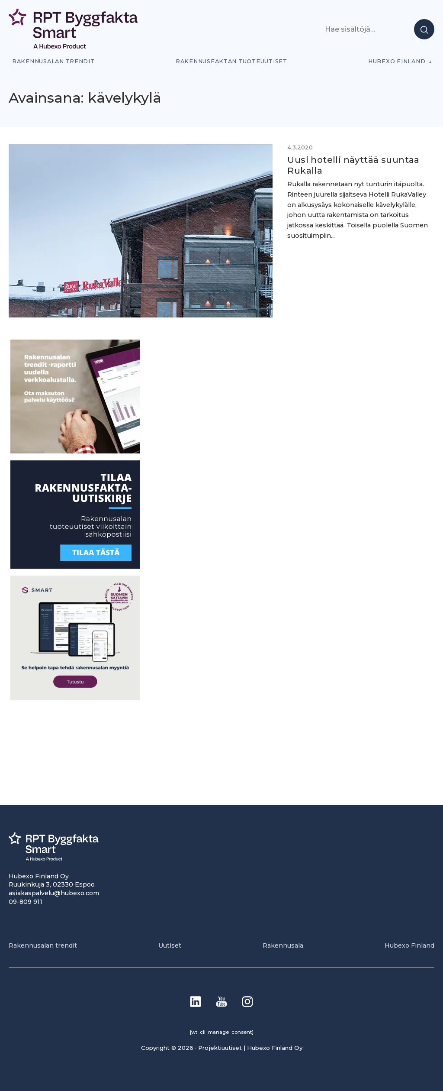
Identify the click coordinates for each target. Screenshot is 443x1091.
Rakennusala (283, 945)
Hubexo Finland (396, 61)
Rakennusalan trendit (53, 61)
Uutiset (169, 945)
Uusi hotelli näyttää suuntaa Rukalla (347, 165)
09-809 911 (25, 901)
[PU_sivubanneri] (75, 451)
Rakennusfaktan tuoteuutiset (231, 61)
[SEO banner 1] (75, 697)
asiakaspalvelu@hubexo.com (54, 893)
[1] (75, 566)
